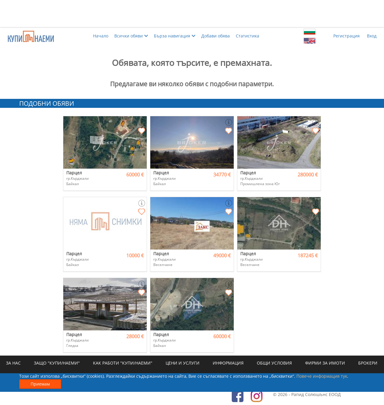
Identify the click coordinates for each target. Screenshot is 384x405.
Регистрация (346, 36)
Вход (371, 36)
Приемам (40, 384)
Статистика (247, 36)
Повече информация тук (321, 376)
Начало (100, 36)
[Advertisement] (192, 13)
